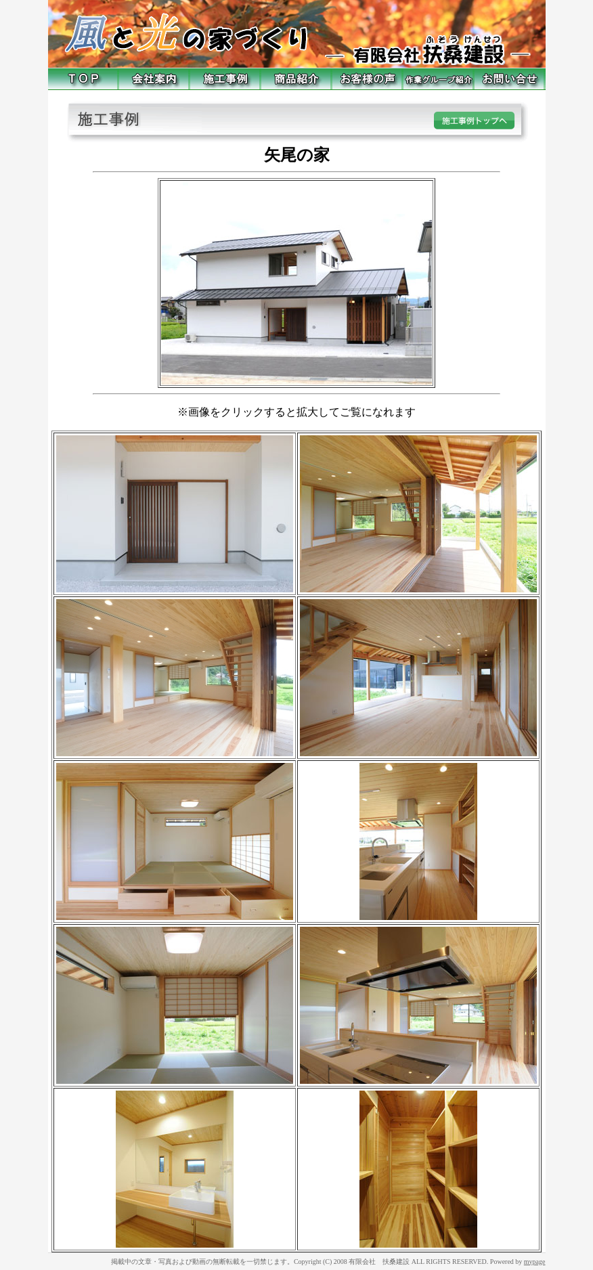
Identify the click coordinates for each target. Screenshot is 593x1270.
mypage (535, 1261)
